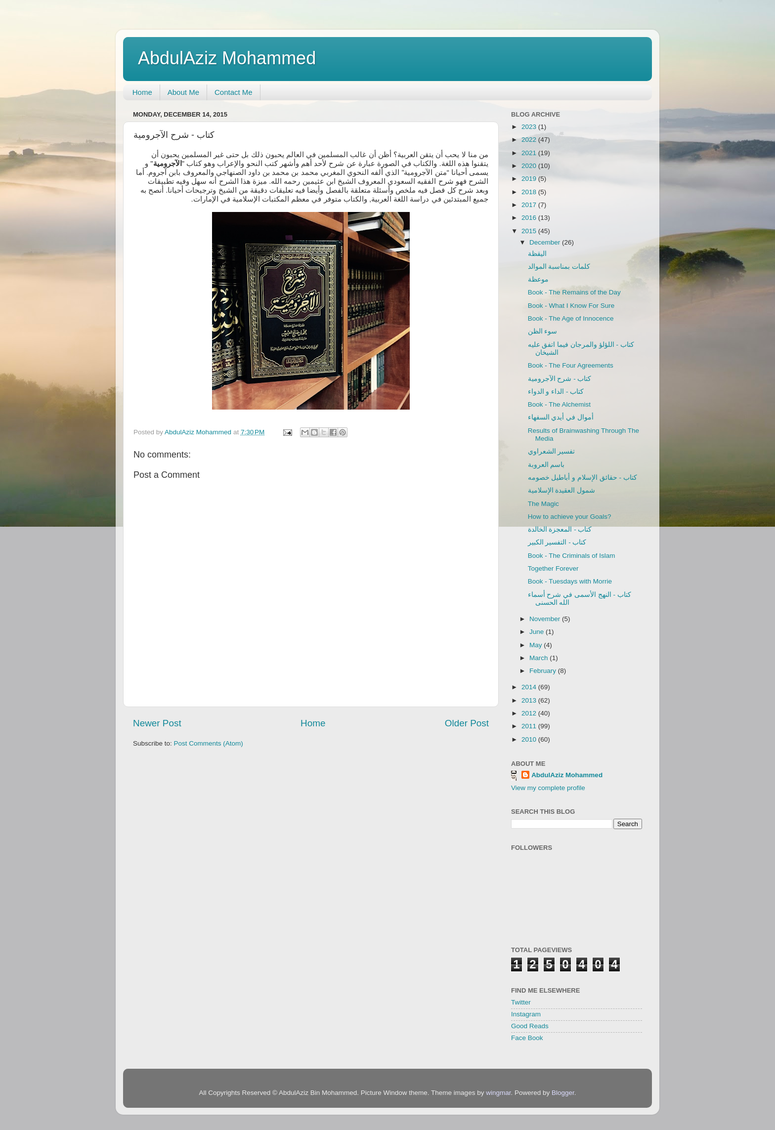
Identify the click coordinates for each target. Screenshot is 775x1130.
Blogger (563, 1092)
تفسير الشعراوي (551, 451)
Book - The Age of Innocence (571, 318)
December (545, 242)
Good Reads (530, 1026)
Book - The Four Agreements (570, 365)
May (536, 645)
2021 (529, 153)
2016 (529, 217)
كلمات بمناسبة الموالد (559, 266)
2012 (529, 713)
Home (142, 92)
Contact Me (234, 92)
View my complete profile (548, 788)
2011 (529, 726)
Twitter (521, 1002)
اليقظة (537, 253)
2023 (529, 126)
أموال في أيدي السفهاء (561, 417)
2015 (529, 231)
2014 (529, 687)
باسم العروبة (546, 464)
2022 (529, 139)
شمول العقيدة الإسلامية (562, 490)
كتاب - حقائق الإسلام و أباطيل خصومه (582, 477)
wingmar (498, 1092)
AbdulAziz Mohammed (227, 58)
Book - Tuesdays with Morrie (570, 581)
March (539, 658)
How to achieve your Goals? (569, 516)
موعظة (538, 279)
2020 (529, 165)
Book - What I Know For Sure (571, 305)
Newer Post (157, 723)
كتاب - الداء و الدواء (556, 391)
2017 (529, 205)
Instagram (526, 1014)
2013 (529, 700)
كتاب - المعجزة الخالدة (560, 529)
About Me (183, 92)
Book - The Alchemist (559, 404)
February (543, 670)
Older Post (467, 723)
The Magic (543, 503)
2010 (529, 739)
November (545, 619)
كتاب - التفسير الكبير (557, 542)
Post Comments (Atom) (208, 743)
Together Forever (553, 568)
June (537, 631)
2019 (529, 178)
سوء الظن (543, 331)
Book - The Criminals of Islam (571, 555)
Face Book (527, 1038)
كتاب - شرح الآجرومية (560, 378)
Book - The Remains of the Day (574, 292)
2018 (529, 192)
